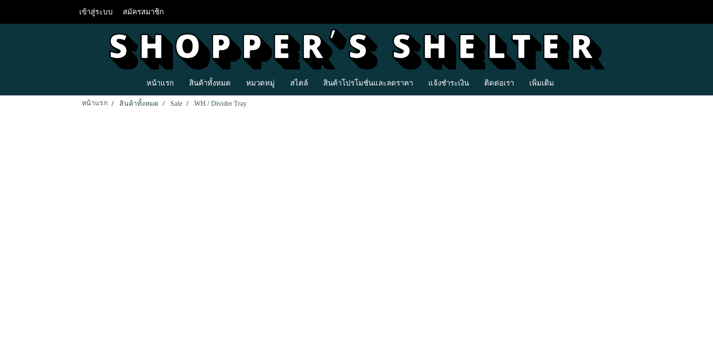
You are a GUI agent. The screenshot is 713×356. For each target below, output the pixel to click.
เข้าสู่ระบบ (96, 12)
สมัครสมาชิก (143, 12)
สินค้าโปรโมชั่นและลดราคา (368, 83)
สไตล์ (299, 83)
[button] (570, 83)
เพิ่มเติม (541, 83)
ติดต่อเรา (499, 83)
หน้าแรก (160, 83)
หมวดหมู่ (260, 83)
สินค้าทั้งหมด (210, 83)
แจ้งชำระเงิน (448, 83)
